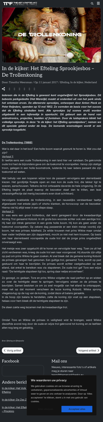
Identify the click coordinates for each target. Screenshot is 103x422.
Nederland (91, 82)
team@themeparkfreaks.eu (68, 374)
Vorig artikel (12, 350)
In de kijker (76, 82)
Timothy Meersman (20, 82)
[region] (62, 395)
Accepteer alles (77, 409)
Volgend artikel (88, 350)
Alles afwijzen (45, 409)
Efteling (64, 82)
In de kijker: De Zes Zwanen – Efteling (24, 399)
